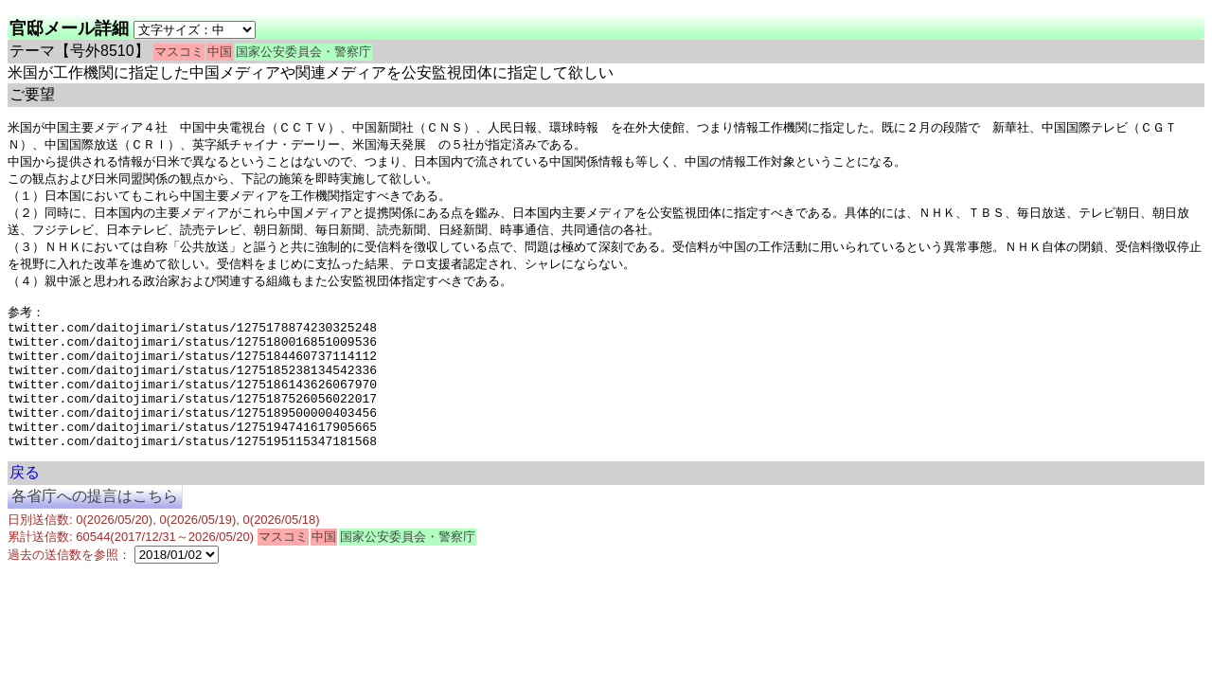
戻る (24, 511)
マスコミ (179, 52)
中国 (219, 52)
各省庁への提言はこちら (94, 535)
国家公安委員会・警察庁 (303, 52)
